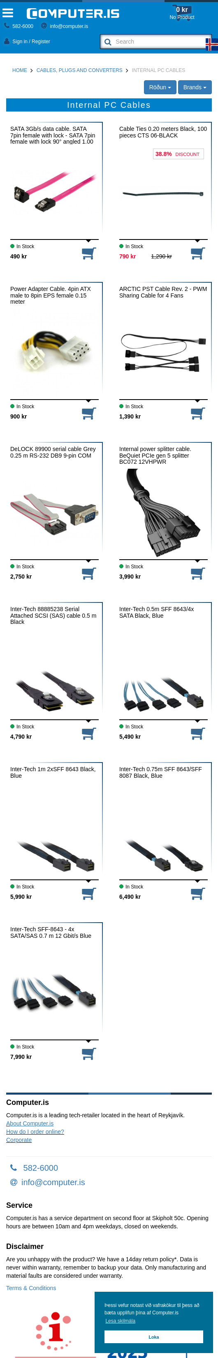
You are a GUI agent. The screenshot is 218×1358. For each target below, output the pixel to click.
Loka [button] (153, 1337)
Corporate (19, 1140)
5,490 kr (130, 736)
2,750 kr (21, 576)
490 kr (18, 256)
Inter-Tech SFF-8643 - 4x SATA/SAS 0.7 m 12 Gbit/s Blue (50, 932)
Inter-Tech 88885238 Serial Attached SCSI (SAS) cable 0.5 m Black (53, 615)
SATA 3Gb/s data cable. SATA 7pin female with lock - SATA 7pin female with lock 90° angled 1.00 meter (52, 135)
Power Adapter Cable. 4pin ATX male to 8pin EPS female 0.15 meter (50, 295)
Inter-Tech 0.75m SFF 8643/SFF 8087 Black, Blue (160, 772)
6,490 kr (130, 896)
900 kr (18, 416)
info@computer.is (64, 26)
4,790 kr (21, 736)
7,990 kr (21, 1056)
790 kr (127, 256)
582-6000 (18, 26)
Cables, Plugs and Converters (80, 70)
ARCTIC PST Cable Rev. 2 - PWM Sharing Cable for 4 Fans (163, 292)
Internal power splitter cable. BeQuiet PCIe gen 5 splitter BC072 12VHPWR (155, 455)
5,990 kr (21, 896)
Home (19, 70)
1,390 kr (130, 416)
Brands (194, 87)
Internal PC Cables (159, 70)
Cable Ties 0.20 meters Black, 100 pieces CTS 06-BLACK (163, 132)
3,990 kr (130, 576)
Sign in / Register (27, 41)
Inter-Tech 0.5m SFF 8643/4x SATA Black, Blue (156, 612)
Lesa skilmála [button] (120, 1321)
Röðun (160, 87)
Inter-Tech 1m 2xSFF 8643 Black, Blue (53, 772)
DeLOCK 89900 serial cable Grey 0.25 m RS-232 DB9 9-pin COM (53, 452)
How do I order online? (35, 1131)
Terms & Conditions (31, 1288)
